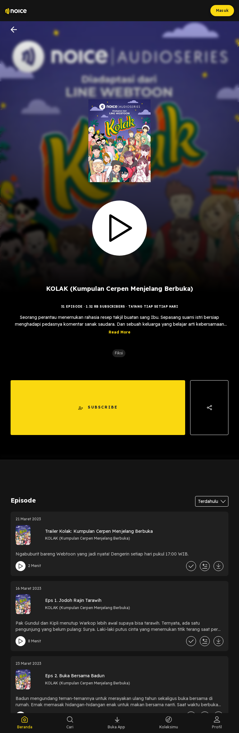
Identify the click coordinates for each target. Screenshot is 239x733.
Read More (119, 332)
